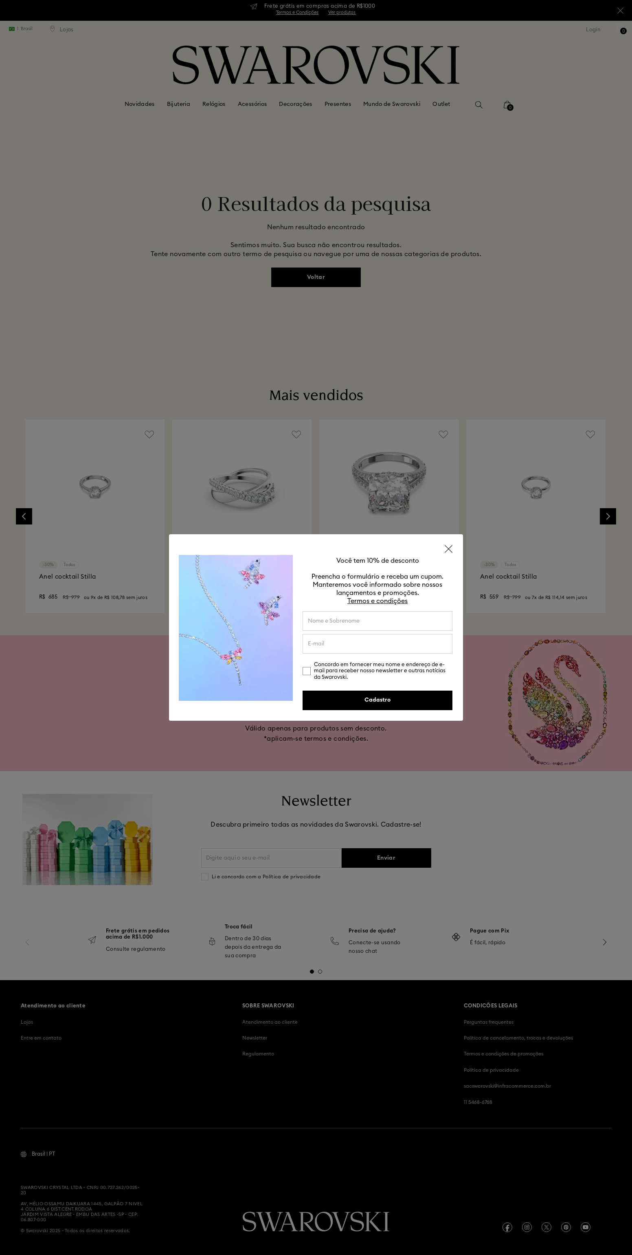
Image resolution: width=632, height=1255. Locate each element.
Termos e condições (377, 601)
